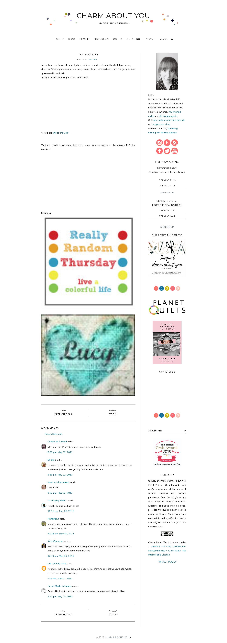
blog (71, 39)
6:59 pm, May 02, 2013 (60, 474)
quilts (117, 39)
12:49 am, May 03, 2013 (61, 556)
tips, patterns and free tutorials (169, 120)
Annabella (53, 518)
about (150, 39)
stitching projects (168, 116)
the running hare (57, 563)
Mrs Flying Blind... (57, 500)
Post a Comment (53, 434)
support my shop (161, 124)
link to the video (61, 132)
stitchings (134, 39)
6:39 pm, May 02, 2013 (60, 452)
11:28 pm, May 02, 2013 (61, 533)
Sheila (51, 459)
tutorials (102, 39)
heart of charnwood (58, 482)
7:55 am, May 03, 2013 (60, 578)
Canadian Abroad (57, 441)
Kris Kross (93, 59)
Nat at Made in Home (59, 586)
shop (59, 39)
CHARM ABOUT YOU (113, 16)
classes (85, 39)
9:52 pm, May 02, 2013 (60, 493)
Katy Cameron (55, 541)
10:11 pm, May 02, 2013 (61, 511)
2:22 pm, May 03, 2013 (60, 596)
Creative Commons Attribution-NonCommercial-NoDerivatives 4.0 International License (167, 551)
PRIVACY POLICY (167, 561)
